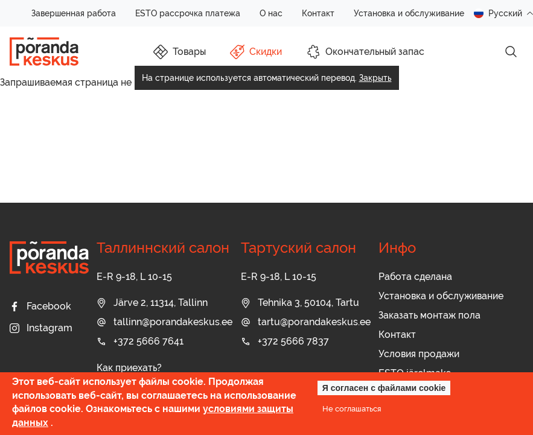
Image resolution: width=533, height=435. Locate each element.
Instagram (41, 328)
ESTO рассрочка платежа (187, 13)
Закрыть (375, 78)
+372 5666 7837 (285, 341)
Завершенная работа (73, 13)
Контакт (318, 13)
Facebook (40, 306)
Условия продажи (418, 354)
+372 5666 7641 (140, 341)
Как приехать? (129, 367)
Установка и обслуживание (409, 13)
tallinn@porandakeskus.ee (164, 322)
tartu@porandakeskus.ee (306, 322)
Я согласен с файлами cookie (384, 388)
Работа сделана (415, 276)
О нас (271, 13)
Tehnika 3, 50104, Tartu (300, 302)
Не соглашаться (351, 408)
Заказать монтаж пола (429, 315)
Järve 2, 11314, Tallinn (152, 302)
